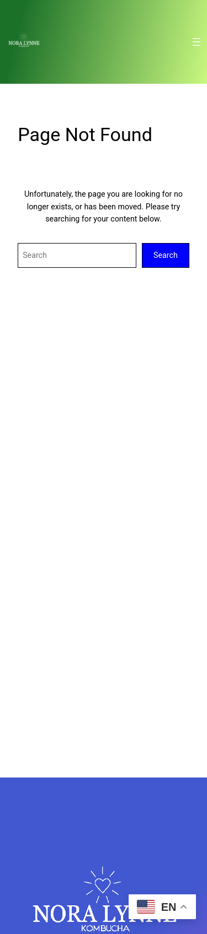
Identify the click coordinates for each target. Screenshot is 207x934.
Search (165, 255)
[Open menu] (196, 41)
